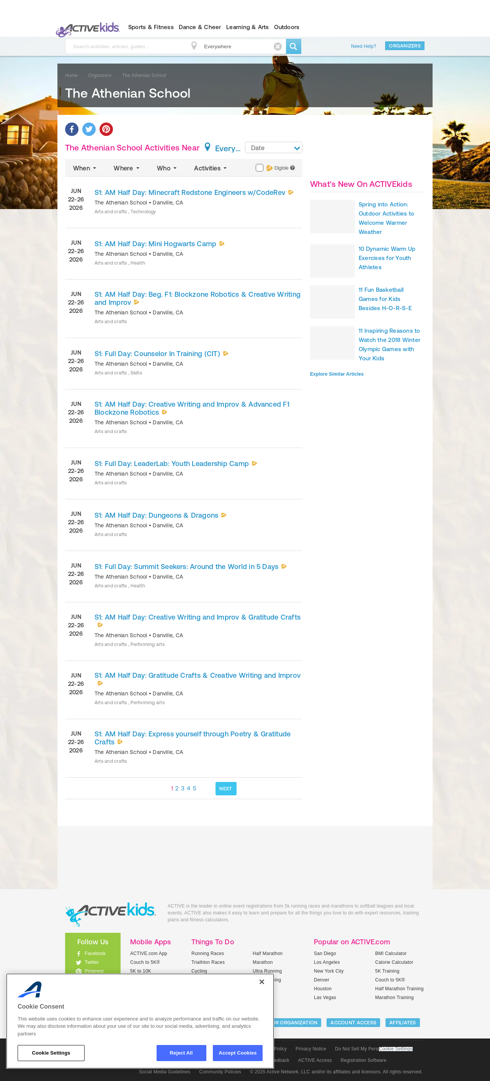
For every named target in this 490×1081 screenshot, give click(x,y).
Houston (323, 988)
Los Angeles (327, 962)
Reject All (181, 1053)
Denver (321, 980)
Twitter (92, 962)
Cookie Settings (396, 1049)
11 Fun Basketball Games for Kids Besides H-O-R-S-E (385, 298)
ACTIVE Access (315, 1060)
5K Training (387, 971)
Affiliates (402, 1022)
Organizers (405, 46)
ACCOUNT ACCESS (353, 1022)
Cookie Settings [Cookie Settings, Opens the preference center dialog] (51, 1053)
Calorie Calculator (394, 962)
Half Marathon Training (399, 988)
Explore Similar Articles (337, 374)
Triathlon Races (208, 962)
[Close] (261, 981)
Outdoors (286, 27)
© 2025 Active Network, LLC (280, 1071)
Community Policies (220, 1071)
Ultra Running (267, 971)
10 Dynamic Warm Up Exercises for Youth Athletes (387, 257)
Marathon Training (394, 997)
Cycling (199, 971)
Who (167, 168)
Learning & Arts (247, 27)
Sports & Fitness (151, 27)
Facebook (95, 953)
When (85, 168)
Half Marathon (268, 953)
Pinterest (94, 971)
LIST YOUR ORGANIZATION (286, 1022)
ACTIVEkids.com (86, 27)
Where (127, 168)
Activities (211, 168)
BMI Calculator (391, 953)
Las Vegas (325, 997)
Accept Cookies (237, 1053)
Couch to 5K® (145, 962)
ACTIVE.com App (148, 953)
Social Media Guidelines (164, 1071)
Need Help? (363, 46)
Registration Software (364, 1060)
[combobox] (273, 147)
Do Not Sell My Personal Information (373, 1049)
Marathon (263, 962)
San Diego (325, 953)
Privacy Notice (311, 1049)
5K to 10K (140, 971)
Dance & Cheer (200, 27)
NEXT (225, 789)
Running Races (207, 953)
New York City (329, 971)
